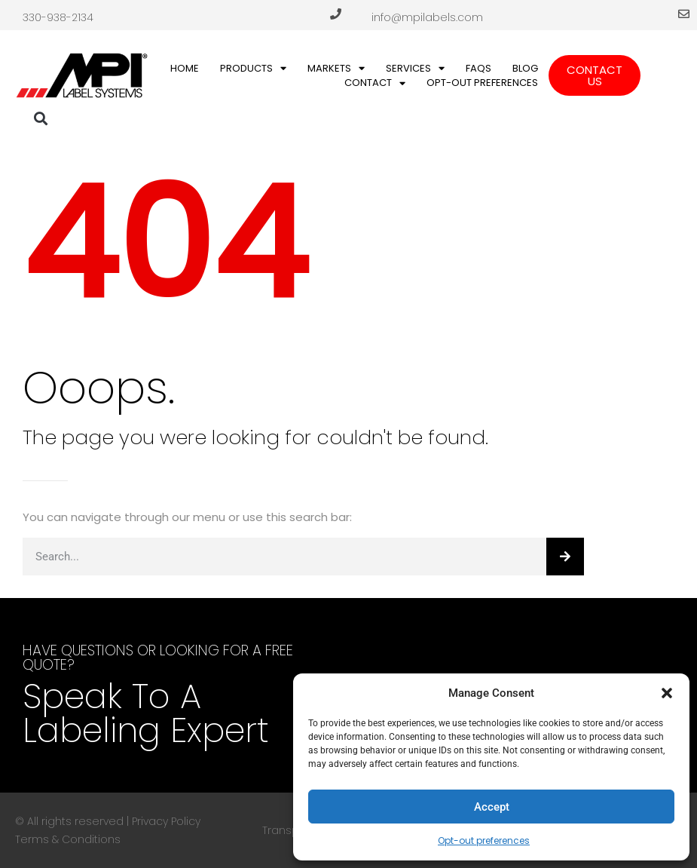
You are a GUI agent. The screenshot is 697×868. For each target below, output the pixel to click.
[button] (666, 693)
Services (415, 68)
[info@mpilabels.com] (683, 14)
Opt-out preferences (484, 840)
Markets (336, 68)
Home (184, 68)
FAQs (478, 68)
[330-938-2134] (335, 14)
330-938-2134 (58, 17)
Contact (374, 82)
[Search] (565, 556)
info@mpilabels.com (427, 17)
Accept (491, 807)
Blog (525, 68)
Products (253, 68)
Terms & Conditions (68, 839)
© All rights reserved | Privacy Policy (107, 821)
